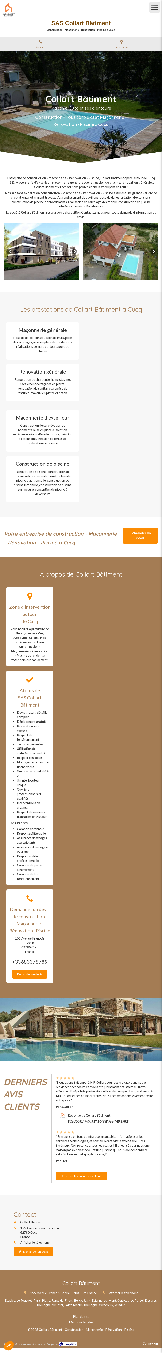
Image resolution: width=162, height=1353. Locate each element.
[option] (41, 251)
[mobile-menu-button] (154, 7)
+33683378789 (29, 962)
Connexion (150, 1343)
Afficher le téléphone (35, 1242)
